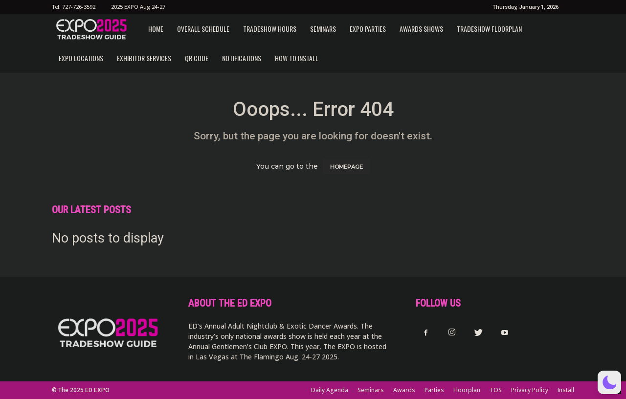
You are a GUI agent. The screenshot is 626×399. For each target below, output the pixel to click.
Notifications (241, 58)
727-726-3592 (78, 6)
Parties (434, 390)
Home (155, 28)
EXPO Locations (81, 58)
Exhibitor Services (144, 58)
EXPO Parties (368, 28)
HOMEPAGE (346, 166)
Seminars (323, 28)
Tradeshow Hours (269, 28)
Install (566, 390)
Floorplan (466, 390)
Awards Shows (421, 28)
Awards (404, 390)
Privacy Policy (529, 390)
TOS (496, 390)
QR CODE (196, 58)
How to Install (296, 58)
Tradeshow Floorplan (489, 28)
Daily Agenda (329, 390)
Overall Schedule (203, 28)
